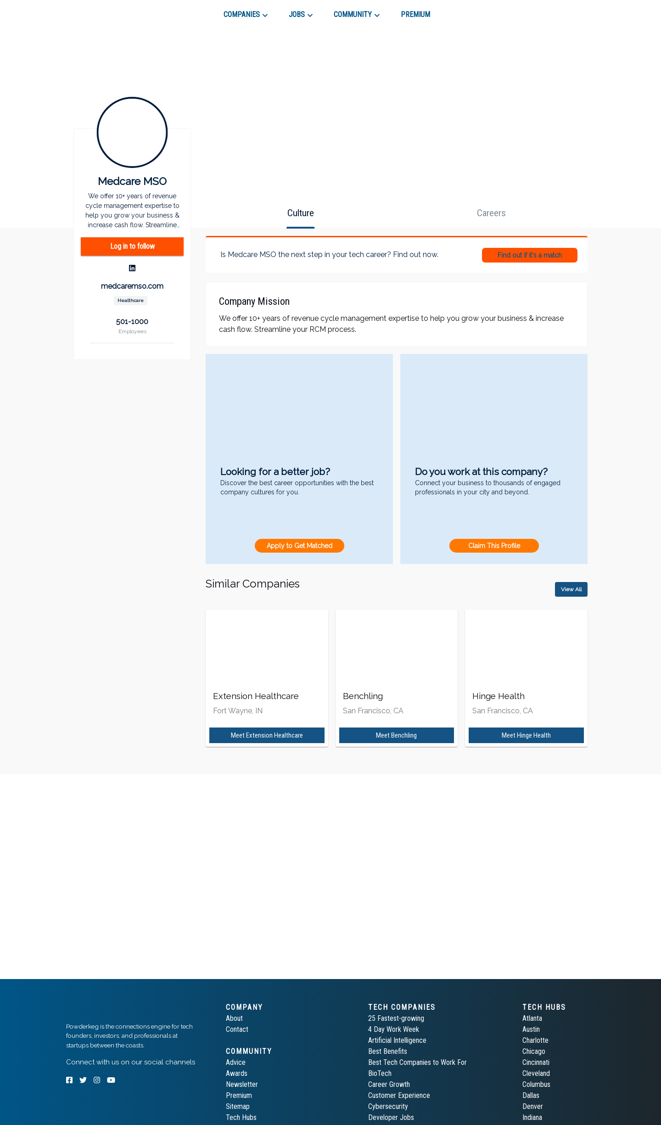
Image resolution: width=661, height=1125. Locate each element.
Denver (532, 1106)
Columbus (536, 1084)
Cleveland (536, 1073)
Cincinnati (535, 1062)
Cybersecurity (388, 1106)
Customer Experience (399, 1095)
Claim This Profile (494, 545)
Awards (236, 1073)
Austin (531, 1029)
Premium (239, 1095)
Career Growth (389, 1084)
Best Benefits (387, 1051)
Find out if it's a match (530, 255)
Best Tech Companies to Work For (417, 1062)
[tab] (99, 11)
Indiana (532, 1117)
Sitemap (238, 1106)
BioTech (380, 1073)
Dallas (530, 1095)
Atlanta (532, 1018)
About (234, 1018)
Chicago (533, 1051)
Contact (237, 1029)
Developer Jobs (391, 1117)
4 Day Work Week (393, 1029)
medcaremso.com (132, 286)
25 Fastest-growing (396, 1018)
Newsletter (242, 1084)
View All (571, 589)
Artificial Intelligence (397, 1040)
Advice (236, 1062)
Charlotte (535, 1040)
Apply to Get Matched (299, 545)
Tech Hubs (241, 1117)
